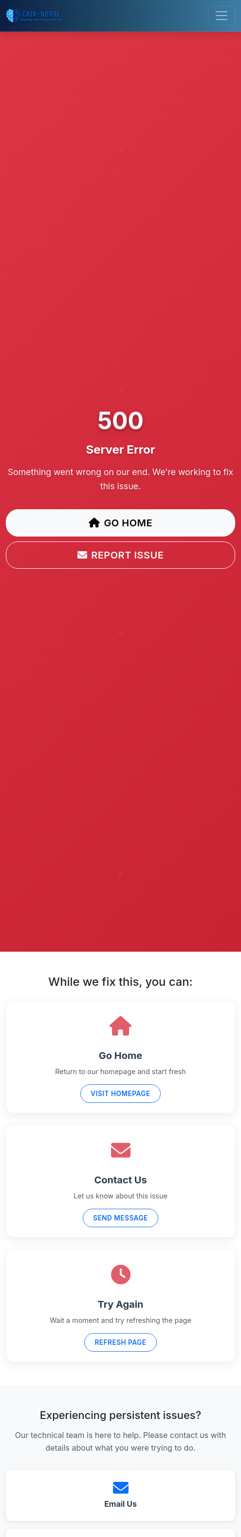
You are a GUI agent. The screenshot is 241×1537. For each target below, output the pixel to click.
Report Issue (120, 555)
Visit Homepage (120, 1094)
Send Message (120, 1218)
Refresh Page (120, 1342)
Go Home (120, 523)
